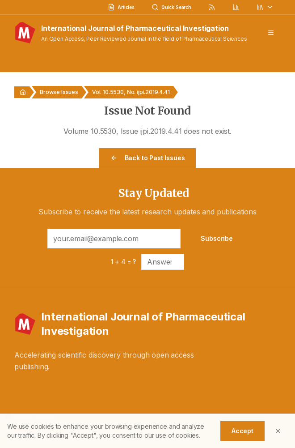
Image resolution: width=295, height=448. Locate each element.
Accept (242, 431)
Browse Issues (59, 92)
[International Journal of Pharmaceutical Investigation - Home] (147, 324)
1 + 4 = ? (123, 261)
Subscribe (217, 238)
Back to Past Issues (147, 158)
